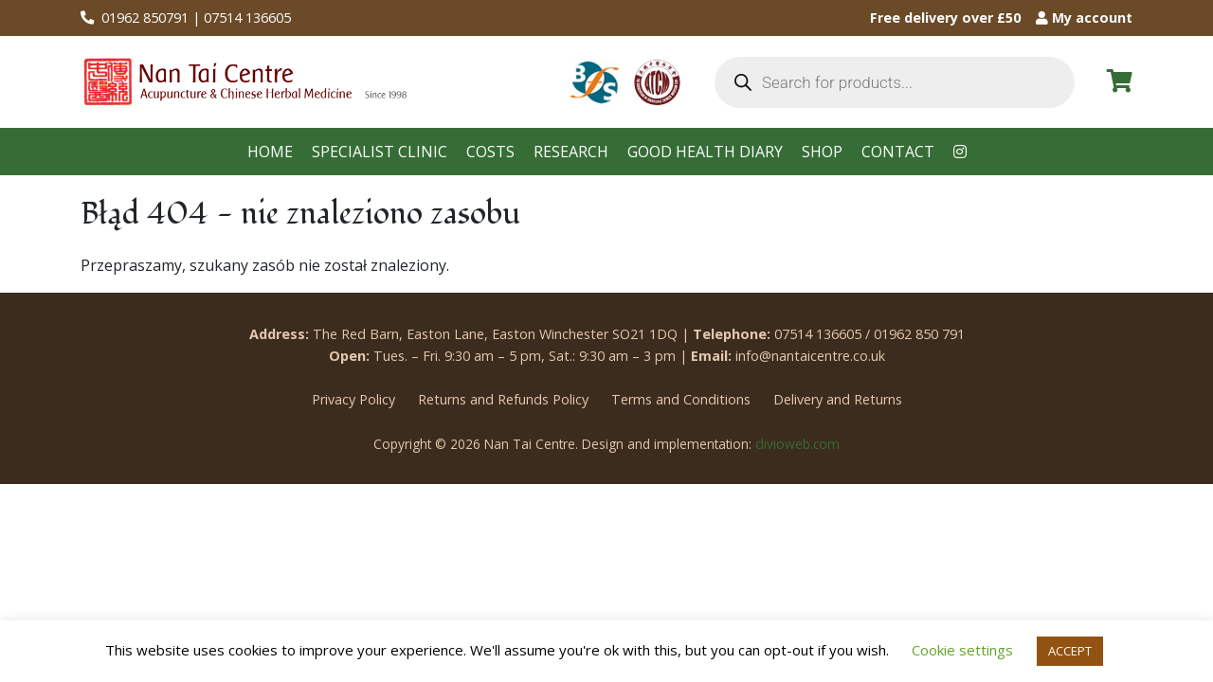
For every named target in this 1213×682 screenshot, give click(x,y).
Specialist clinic (379, 151)
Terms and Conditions (681, 399)
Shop (822, 151)
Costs (490, 151)
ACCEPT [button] (1070, 650)
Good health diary (705, 151)
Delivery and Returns (837, 399)
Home (270, 151)
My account (1084, 18)
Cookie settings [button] (962, 649)
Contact (897, 151)
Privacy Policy (353, 399)
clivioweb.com (797, 444)
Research (571, 151)
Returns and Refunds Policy (503, 399)
